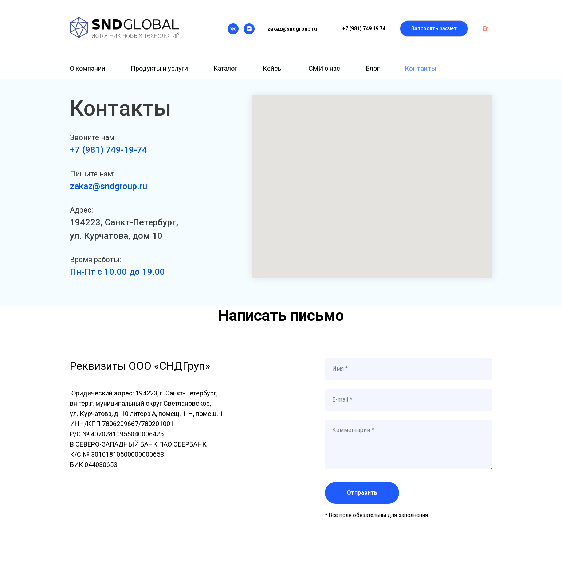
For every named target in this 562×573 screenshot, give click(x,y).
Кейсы (273, 68)
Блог (373, 68)
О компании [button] (87, 68)
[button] (434, 28)
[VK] (233, 28)
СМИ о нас (324, 68)
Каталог (225, 68)
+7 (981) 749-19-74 (108, 150)
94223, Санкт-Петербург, (126, 222)
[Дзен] (249, 28)
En (486, 28)
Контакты (420, 68)
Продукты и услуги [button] (159, 68)
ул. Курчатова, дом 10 (116, 236)
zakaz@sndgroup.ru (108, 186)
